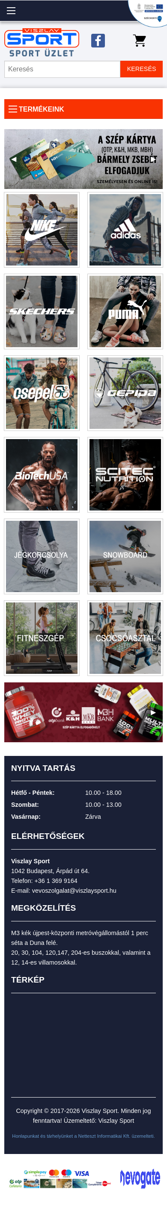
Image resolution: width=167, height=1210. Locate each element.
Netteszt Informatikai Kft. (104, 1136)
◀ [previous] (17, 162)
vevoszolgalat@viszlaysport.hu (74, 890)
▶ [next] (157, 162)
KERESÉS (141, 68)
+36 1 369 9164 (55, 880)
